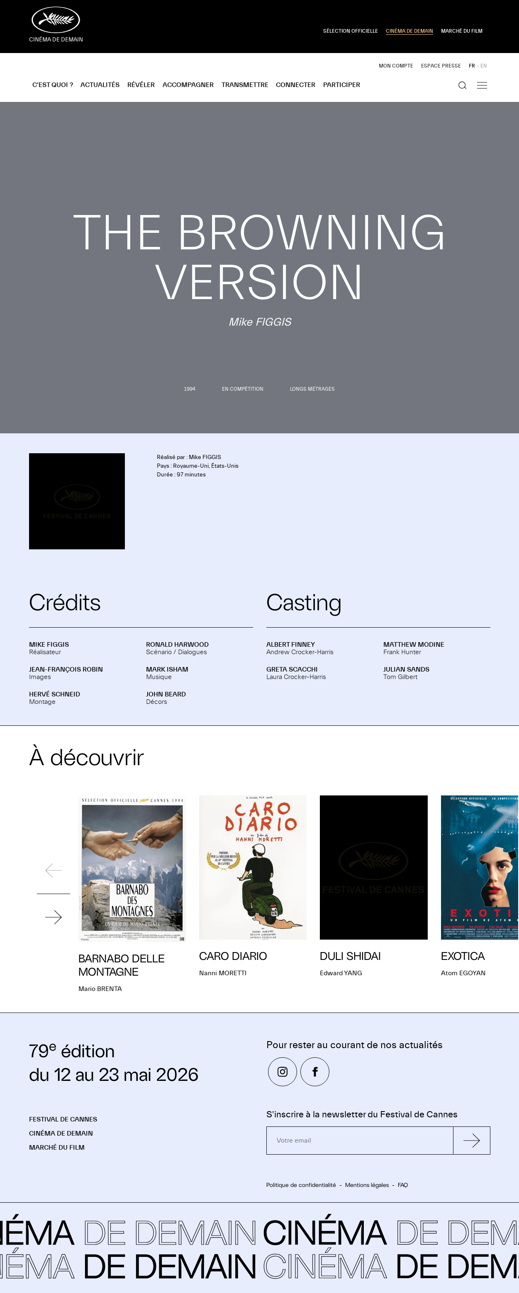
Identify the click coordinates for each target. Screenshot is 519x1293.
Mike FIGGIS (49, 644)
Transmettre (245, 85)
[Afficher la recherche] (462, 85)
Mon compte (396, 66)
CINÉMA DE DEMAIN (409, 31)
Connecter (295, 85)
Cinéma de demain (61, 1133)
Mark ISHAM (167, 669)
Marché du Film (57, 1147)
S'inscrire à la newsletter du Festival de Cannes (362, 1114)
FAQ (403, 1185)
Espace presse (441, 66)
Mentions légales (367, 1185)
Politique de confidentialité (301, 1185)
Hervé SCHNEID (54, 694)
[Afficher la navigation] (482, 85)
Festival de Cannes (63, 1119)
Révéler (141, 85)
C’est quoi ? (52, 85)
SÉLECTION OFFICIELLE (350, 31)
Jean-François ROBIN (66, 669)
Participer (341, 85)
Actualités (99, 85)
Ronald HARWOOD (177, 644)
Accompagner (188, 85)
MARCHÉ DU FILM (461, 31)
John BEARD (166, 694)
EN (483, 66)
